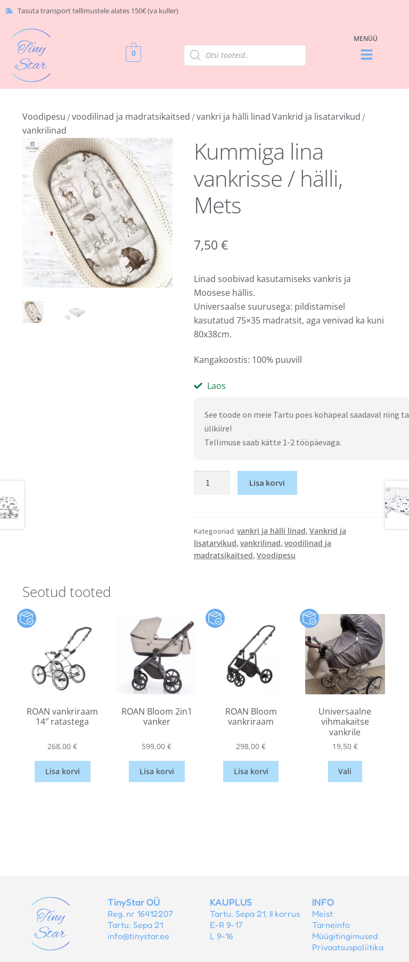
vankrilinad (44, 130)
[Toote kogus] (212, 483)
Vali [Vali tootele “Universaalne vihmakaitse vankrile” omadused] (344, 771)
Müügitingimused (345, 936)
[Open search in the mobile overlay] (245, 55)
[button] (367, 55)
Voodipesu (44, 116)
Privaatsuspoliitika (347, 947)
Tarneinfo (331, 924)
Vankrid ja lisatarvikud (316, 116)
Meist (322, 913)
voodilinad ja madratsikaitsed (131, 116)
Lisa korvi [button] (62, 771)
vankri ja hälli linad (234, 116)
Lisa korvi (267, 482)
